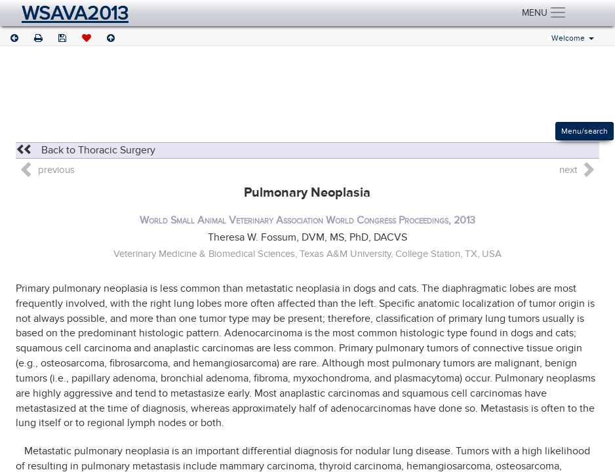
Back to (85, 150)
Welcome (572, 39)
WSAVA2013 (75, 13)
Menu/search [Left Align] (584, 131)
